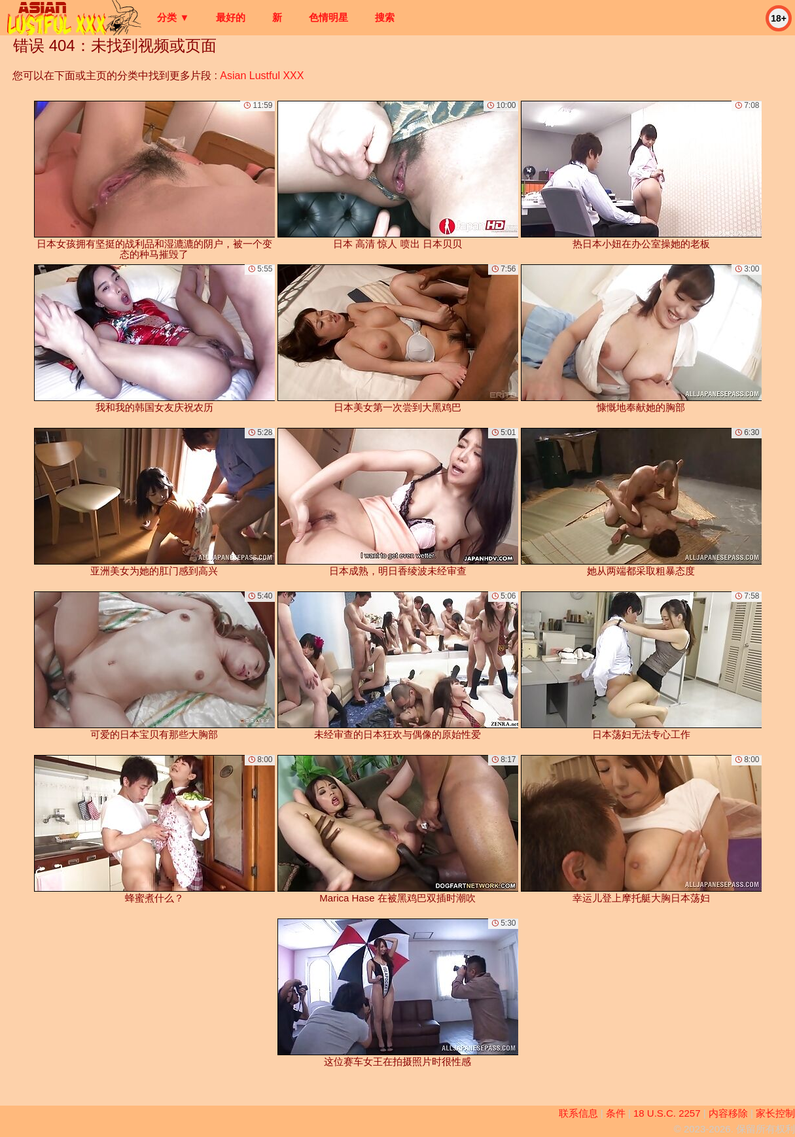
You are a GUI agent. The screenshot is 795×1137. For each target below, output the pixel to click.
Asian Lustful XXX (262, 75)
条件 (616, 1113)
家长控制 (775, 1113)
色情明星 (328, 17)
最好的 (230, 17)
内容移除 (728, 1113)
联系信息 (578, 1113)
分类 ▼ (173, 17)
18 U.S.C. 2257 (667, 1113)
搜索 (385, 17)
